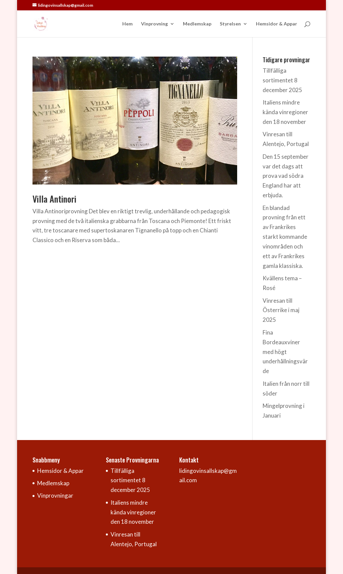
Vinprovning (154, 23)
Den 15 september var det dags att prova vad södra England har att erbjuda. (285, 176)
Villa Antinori (54, 198)
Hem (127, 23)
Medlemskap (197, 23)
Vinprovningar (55, 495)
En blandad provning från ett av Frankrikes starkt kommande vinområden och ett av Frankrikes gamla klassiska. (285, 236)
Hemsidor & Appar (276, 23)
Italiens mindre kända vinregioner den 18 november (285, 112)
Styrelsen (230, 23)
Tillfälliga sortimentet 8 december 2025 (282, 80)
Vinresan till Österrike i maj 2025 (281, 310)
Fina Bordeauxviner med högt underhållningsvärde (285, 352)
